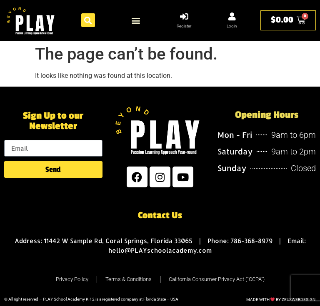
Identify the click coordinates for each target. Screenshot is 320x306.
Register (184, 26)
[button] (88, 20)
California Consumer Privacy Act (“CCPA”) (217, 279)
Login (232, 26)
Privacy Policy (72, 279)
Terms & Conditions (128, 279)
